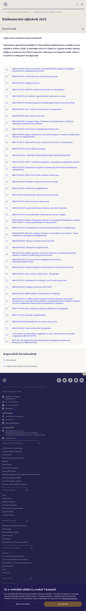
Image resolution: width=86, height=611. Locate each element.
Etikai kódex (5, 572)
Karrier (4, 569)
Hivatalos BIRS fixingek (9, 471)
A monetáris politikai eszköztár (11, 481)
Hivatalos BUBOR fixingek (9, 468)
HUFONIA (5, 461)
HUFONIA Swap (6, 464)
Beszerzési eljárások (8, 515)
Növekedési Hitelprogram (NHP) (11, 478)
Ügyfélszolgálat (6, 529)
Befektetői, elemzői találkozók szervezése (14, 484)
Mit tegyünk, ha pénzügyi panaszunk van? (14, 525)
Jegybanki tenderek (8, 511)
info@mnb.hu (9, 408)
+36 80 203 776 (10, 420)
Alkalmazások (6, 539)
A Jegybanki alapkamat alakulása (11, 451)
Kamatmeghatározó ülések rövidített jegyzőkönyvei (17, 563)
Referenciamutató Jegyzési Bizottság (13, 458)
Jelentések (5, 553)
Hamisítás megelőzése (9, 502)
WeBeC (4, 495)
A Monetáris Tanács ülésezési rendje (13, 556)
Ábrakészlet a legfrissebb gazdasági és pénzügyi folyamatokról (21, 474)
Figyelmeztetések (7, 535)
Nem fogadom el (23, 604)
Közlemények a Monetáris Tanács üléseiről (14, 559)
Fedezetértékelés (7, 455)
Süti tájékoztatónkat (70, 598)
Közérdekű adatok (7, 566)
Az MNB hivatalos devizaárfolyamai (12, 448)
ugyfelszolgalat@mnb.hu (12, 423)
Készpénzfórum (7, 498)
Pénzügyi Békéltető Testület (10, 532)
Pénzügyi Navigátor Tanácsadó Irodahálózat (15, 542)
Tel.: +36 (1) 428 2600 (11, 402)
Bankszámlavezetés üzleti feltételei (12, 508)
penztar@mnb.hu (10, 438)
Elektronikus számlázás (9, 505)
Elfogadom (63, 604)
